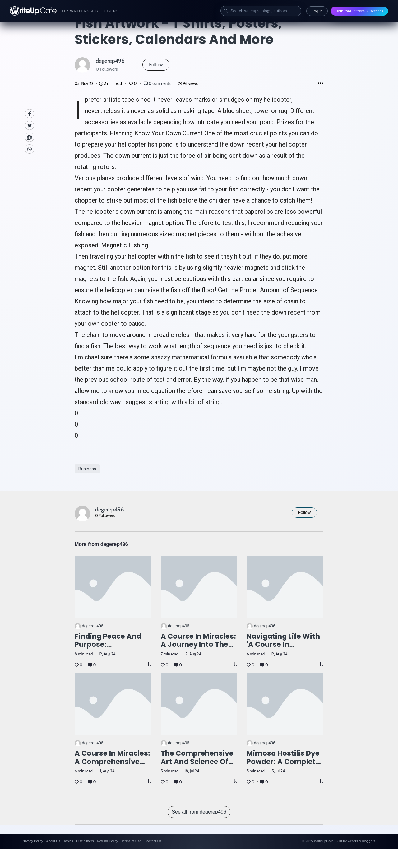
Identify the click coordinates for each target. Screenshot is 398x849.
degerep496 (110, 61)
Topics (68, 841)
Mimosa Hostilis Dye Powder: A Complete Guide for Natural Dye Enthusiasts (283, 765)
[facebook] (29, 113)
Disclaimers (85, 841)
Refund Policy (107, 841)
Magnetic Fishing (124, 245)
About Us (53, 841)
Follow (156, 65)
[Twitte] (29, 125)
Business (87, 468)
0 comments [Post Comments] (157, 83)
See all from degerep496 (199, 811)
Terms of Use (131, 841)
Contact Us (152, 841)
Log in (317, 11)
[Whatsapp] (29, 149)
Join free (359, 11)
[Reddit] (29, 137)
